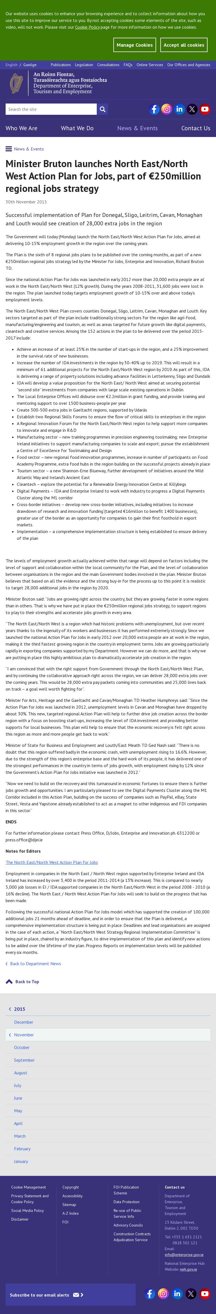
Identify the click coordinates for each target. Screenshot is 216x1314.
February (22, 1148)
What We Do (77, 128)
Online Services (150, 64)
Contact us (175, 1187)
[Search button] (102, 109)
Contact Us (195, 128)
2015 (19, 1009)
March (20, 1136)
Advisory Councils (128, 1225)
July (17, 1085)
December (23, 1022)
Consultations (108, 64)
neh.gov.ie (188, 1269)
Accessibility (72, 1195)
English (12, 64)
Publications (61, 64)
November (24, 1034)
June (18, 1098)
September (24, 1060)
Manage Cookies (135, 45)
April (18, 1123)
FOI (65, 1222)
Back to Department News (35, 963)
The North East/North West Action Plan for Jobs (52, 862)
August (20, 1072)
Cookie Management (28, 1187)
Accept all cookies (184, 45)
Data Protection (127, 1201)
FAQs (128, 64)
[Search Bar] (51, 109)
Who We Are (21, 128)
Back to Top (27, 981)
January (21, 1161)
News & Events (137, 128)
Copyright (70, 1187)
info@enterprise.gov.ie (184, 1254)
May (18, 1110)
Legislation (84, 64)
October (22, 1047)
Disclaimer (20, 1219)
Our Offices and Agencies (188, 64)
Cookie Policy (87, 27)
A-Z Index (70, 1213)
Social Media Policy (27, 1210)
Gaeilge (30, 64)
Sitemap (69, 1204)
